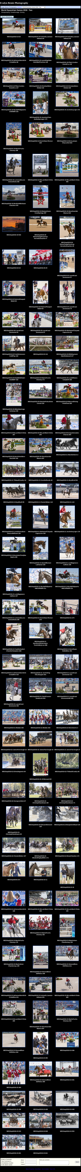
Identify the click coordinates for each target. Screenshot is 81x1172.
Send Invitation (45, 1169)
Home (19, 7)
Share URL (52, 1169)
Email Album (38, 1169)
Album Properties (30, 1169)
